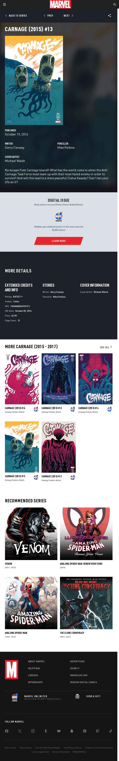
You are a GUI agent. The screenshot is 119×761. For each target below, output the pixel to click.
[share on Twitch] (97, 731)
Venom (8, 563)
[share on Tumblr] (45, 731)
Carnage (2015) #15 (52, 408)
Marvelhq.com (78, 675)
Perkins (15, 412)
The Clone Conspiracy (72, 632)
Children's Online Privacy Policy (99, 747)
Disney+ (75, 668)
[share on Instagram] (32, 731)
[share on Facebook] (6, 731)
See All (106, 347)
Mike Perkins (66, 147)
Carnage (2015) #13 (15, 476)
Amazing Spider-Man (16, 632)
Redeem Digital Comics (83, 682)
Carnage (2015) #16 (15, 408)
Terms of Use (10, 747)
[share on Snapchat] (71, 731)
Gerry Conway (14, 147)
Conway (8, 412)
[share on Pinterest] (84, 731)
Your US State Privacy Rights (47, 747)
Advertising (77, 661)
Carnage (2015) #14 (88, 408)
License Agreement (40, 752)
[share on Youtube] (58, 731)
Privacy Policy (26, 747)
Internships (35, 682)
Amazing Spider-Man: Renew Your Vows (81, 563)
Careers (33, 675)
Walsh (21, 412)
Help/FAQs (34, 668)
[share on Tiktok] (110, 731)
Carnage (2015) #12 (52, 476)
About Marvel (36, 661)
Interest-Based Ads (61, 752)
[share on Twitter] (19, 731)
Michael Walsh (15, 161)
